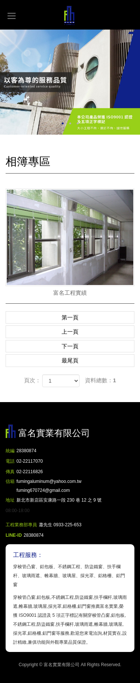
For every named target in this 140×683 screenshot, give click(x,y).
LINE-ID (14, 535)
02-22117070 (29, 461)
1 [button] (62, 123)
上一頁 (70, 331)
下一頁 (70, 346)
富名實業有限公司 (70, 16)
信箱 (10, 481)
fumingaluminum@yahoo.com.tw (48, 487)
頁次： (32, 380)
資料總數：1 (100, 380)
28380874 (26, 450)
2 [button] (70, 123)
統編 (10, 450)
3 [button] (77, 123)
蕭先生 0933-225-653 (60, 524)
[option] (70, 82)
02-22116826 (29, 471)
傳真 (10, 471)
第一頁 (70, 317)
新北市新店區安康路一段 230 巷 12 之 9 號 (59, 500)
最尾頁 (70, 360)
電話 (10, 461)
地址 (10, 500)
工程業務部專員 (21, 524)
